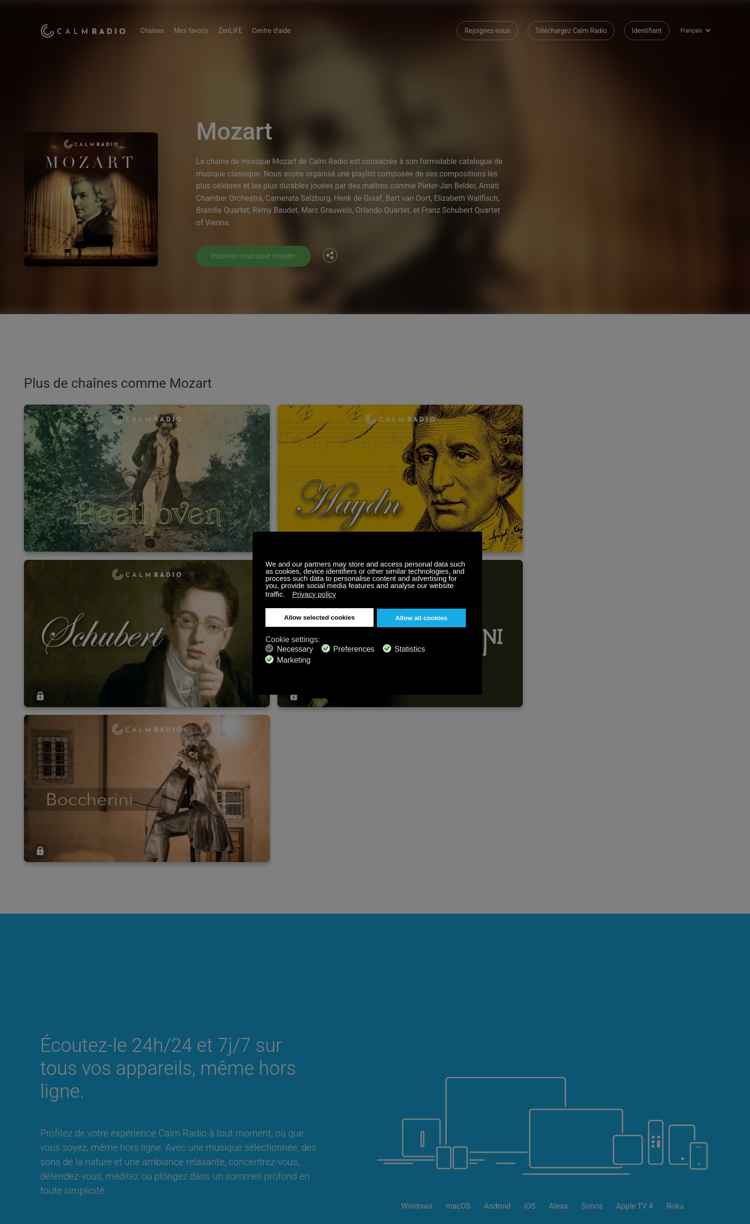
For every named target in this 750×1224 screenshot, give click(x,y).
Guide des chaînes (291, 1098)
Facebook (640, 1065)
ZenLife (163, 1082)
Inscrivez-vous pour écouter (257, 255)
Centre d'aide (284, 29)
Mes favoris (203, 29)
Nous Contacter (287, 1067)
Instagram (703, 1065)
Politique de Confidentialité (192, 1113)
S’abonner (166, 1067)
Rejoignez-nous (487, 29)
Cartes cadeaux (63, 1082)
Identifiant (647, 29)
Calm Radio (89, 29)
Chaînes (164, 29)
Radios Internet (62, 1098)
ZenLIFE (242, 29)
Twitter (672, 1065)
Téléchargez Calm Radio (571, 29)
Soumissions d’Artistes (186, 1098)
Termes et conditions (71, 1113)
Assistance (56, 1067)
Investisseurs (283, 1113)
